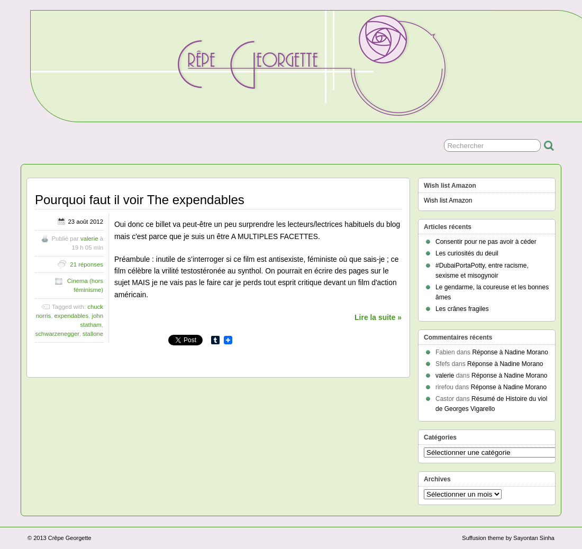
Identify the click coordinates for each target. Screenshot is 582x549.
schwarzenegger (57, 334)
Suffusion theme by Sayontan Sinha (508, 538)
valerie (89, 238)
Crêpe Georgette (70, 538)
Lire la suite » (378, 317)
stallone (93, 334)
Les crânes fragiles (462, 309)
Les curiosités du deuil (466, 253)
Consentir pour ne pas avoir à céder (485, 241)
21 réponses (86, 264)
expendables (71, 316)
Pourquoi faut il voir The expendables (139, 200)
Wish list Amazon (448, 200)
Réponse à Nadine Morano (510, 352)
